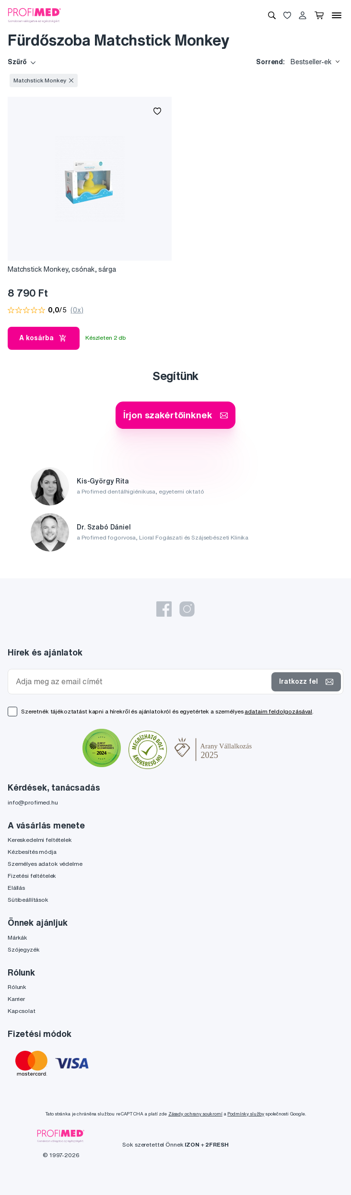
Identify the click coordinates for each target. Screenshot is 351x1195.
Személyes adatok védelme (45, 864)
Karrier (16, 999)
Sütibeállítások (28, 899)
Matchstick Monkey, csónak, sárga (62, 269)
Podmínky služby (245, 1114)
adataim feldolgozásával (278, 711)
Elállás (16, 888)
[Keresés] (272, 15)
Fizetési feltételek (32, 876)
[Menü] (336, 15)
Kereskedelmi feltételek (40, 840)
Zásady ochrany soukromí (195, 1114)
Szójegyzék (24, 949)
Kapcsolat (21, 1011)
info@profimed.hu (33, 802)
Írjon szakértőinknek (175, 414)
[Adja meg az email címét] (141, 681)
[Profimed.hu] (34, 14)
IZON (192, 1144)
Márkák (17, 937)
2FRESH (216, 1144)
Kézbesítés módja (32, 852)
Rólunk (17, 987)
